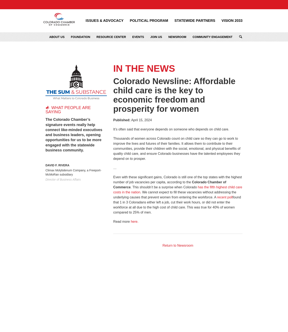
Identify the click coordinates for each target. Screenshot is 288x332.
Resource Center (111, 37)
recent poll (225, 197)
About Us (57, 37)
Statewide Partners (194, 21)
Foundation (80, 37)
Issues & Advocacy (105, 21)
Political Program (149, 21)
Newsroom (177, 37)
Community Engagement (212, 37)
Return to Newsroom (177, 245)
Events (138, 37)
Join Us (156, 37)
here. (134, 221)
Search (241, 37)
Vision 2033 (232, 21)
